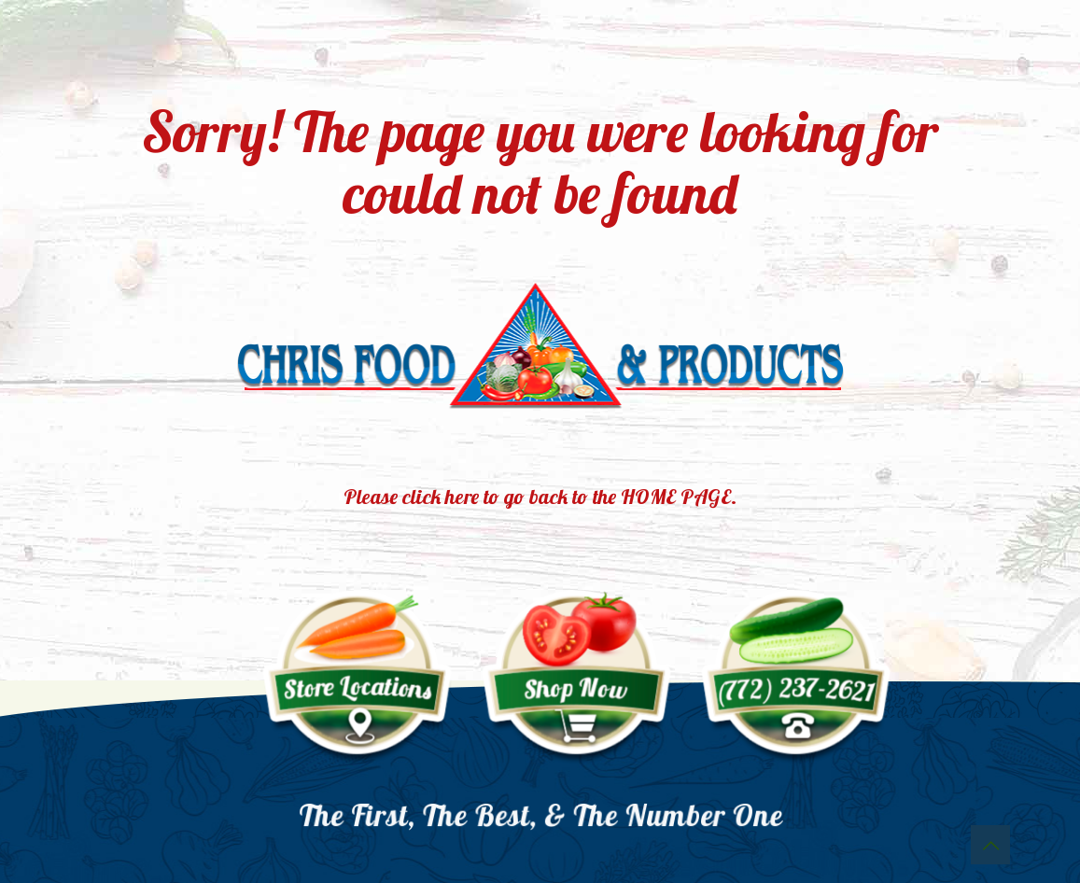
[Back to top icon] (990, 844)
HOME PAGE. (679, 497)
